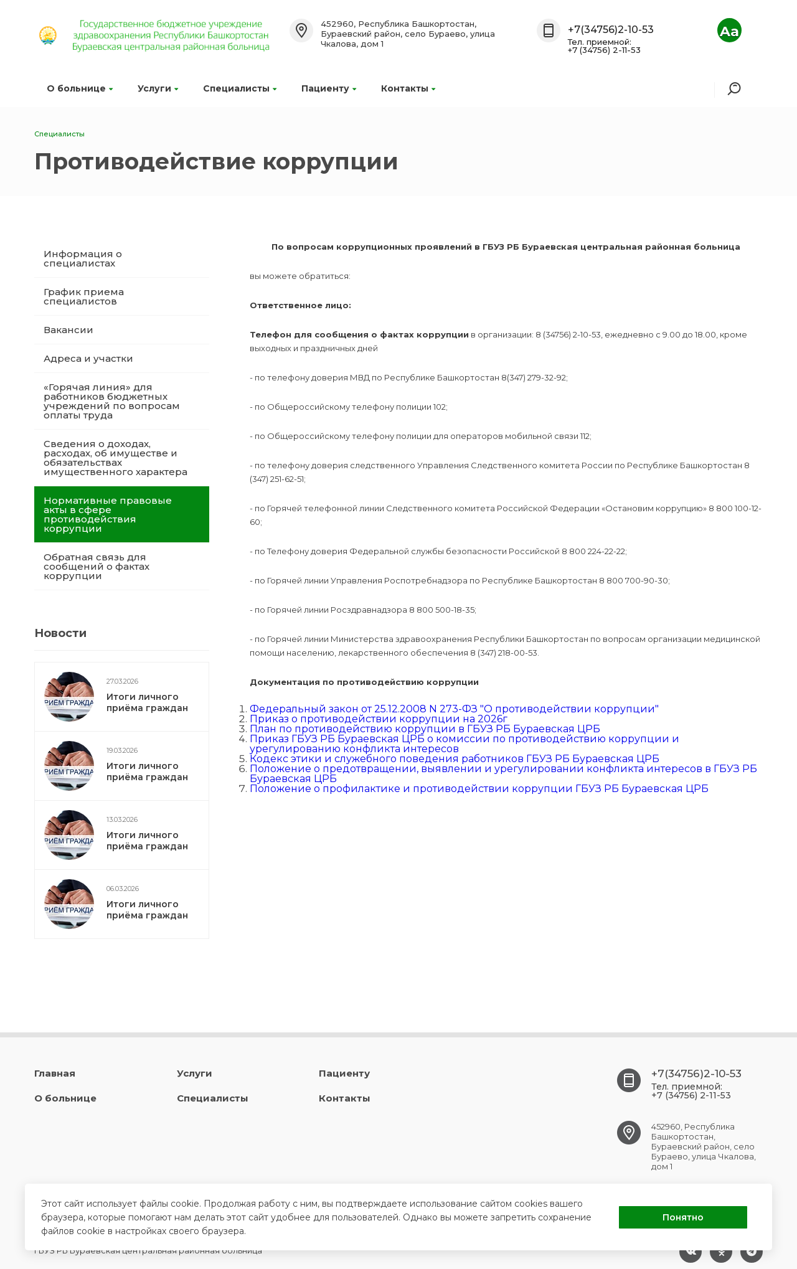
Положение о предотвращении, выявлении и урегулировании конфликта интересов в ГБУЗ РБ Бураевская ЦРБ (503, 774)
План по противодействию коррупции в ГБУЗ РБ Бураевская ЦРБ (425, 729)
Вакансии (68, 330)
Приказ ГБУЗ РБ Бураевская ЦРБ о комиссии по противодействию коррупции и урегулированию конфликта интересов (464, 744)
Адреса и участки (88, 358)
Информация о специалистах (83, 258)
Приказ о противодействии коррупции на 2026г (378, 719)
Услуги (158, 88)
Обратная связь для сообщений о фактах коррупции (96, 566)
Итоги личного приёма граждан (147, 702)
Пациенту (328, 88)
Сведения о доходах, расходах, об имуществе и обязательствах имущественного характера (115, 458)
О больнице (80, 88)
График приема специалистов (84, 296)
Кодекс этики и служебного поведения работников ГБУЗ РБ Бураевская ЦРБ (454, 759)
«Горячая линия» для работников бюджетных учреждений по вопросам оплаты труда (112, 401)
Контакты (408, 88)
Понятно (683, 1217)
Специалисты (239, 88)
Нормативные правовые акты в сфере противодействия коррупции (108, 514)
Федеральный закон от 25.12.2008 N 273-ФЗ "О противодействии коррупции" (454, 709)
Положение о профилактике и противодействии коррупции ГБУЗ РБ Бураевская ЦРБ (479, 789)
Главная (54, 1073)
